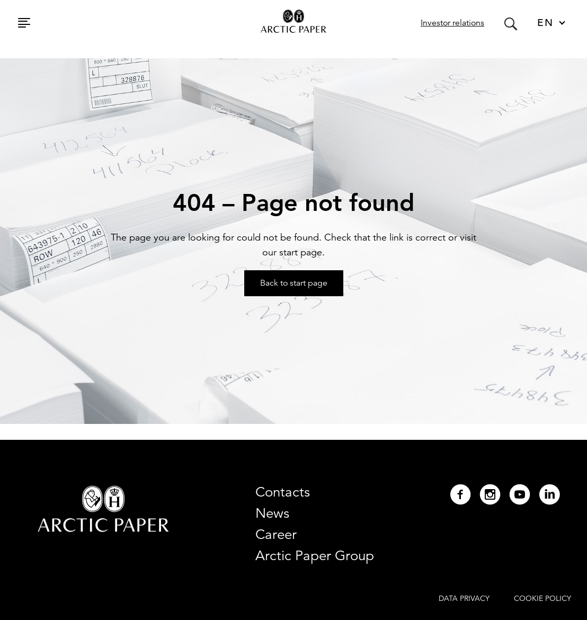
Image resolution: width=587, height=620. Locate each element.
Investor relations (452, 22)
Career (276, 534)
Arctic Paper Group (314, 555)
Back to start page (293, 283)
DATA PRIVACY (464, 598)
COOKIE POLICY (542, 598)
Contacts (282, 491)
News (272, 512)
